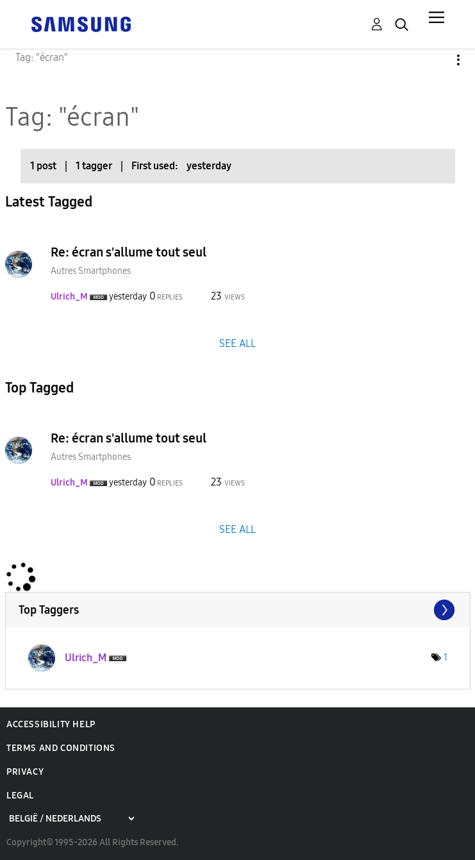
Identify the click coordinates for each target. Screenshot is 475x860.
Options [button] (436, 60)
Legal (20, 795)
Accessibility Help (51, 724)
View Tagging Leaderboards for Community (238, 610)
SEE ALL (237, 343)
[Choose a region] (71, 819)
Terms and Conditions (60, 748)
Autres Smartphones (91, 271)
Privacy (25, 771)
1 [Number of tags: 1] (445, 657)
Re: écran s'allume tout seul (128, 252)
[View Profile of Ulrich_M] (69, 296)
